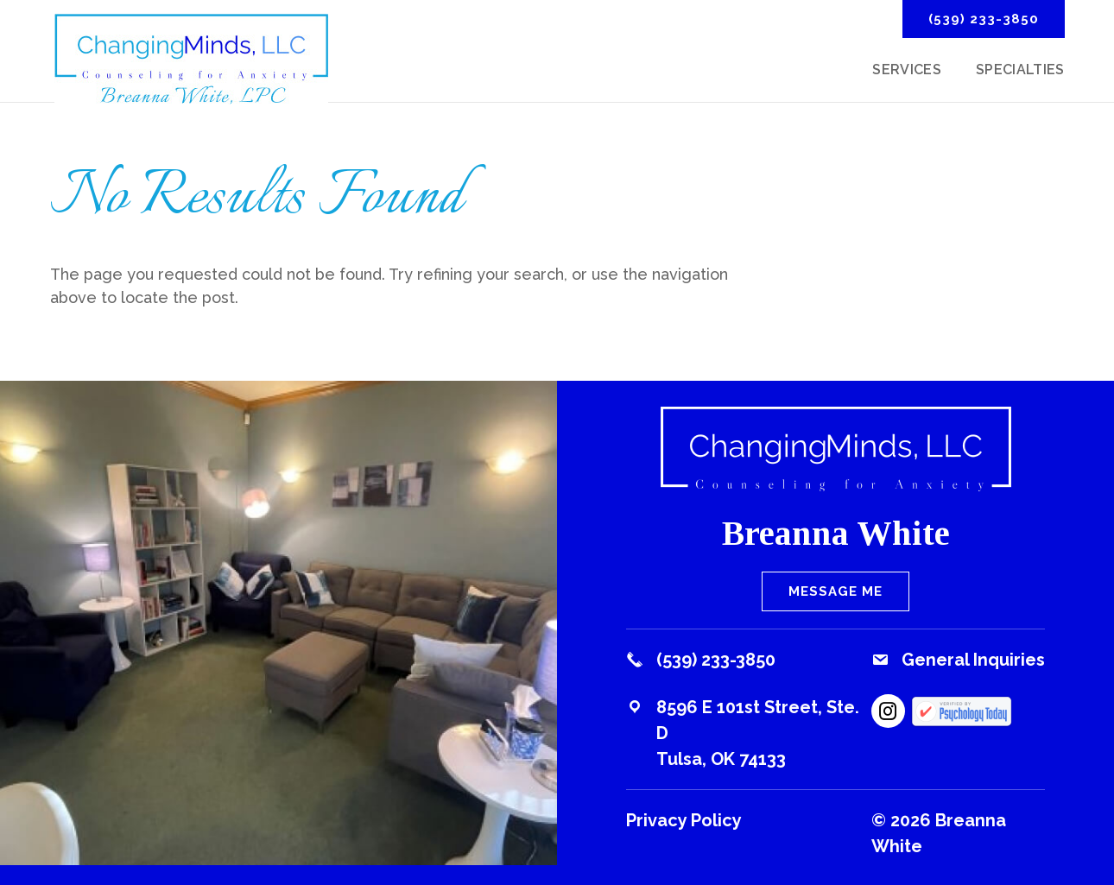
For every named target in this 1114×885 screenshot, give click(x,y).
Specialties (1020, 71)
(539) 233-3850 (983, 19)
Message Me (835, 591)
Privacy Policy (684, 820)
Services (906, 71)
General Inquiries (973, 659)
